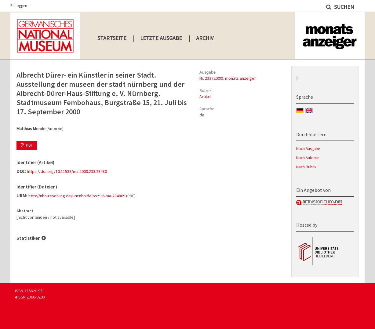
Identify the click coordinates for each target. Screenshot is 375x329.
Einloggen (18, 5)
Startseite (111, 38)
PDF (29, 145)
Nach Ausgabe (308, 148)
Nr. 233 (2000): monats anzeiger (227, 78)
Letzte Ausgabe (161, 38)
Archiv (204, 38)
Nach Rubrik (306, 167)
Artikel (205, 96)
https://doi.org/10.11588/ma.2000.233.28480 (67, 171)
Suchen (343, 6)
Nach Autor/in (307, 157)
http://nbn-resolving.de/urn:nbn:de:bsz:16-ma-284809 (76, 196)
